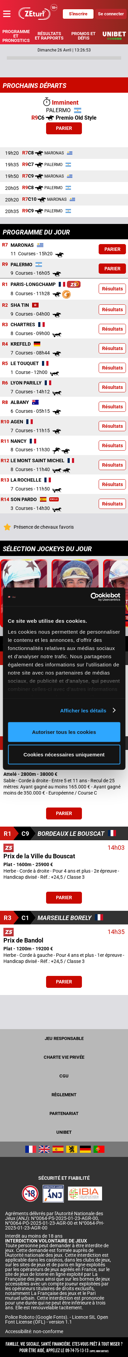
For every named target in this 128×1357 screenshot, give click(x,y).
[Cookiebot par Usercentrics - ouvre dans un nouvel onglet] (91, 596)
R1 (5, 284)
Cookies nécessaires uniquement (64, 754)
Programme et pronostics (16, 36)
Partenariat (64, 1113)
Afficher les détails (83, 710)
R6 (5, 383)
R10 (5, 421)
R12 (5, 460)
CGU (64, 1076)
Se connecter (111, 13)
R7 (5, 245)
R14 (5, 499)
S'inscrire (78, 13)
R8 (5, 402)
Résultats (112, 288)
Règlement (64, 1094)
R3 (5, 324)
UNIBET (64, 1132)
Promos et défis (83, 36)
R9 (5, 264)
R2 (5, 305)
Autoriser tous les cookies (64, 732)
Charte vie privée (64, 1057)
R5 (5, 363)
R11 (5, 441)
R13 (5, 480)
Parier (64, 128)
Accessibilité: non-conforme (34, 1331)
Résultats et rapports (49, 36)
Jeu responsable (64, 1038)
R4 (5, 344)
